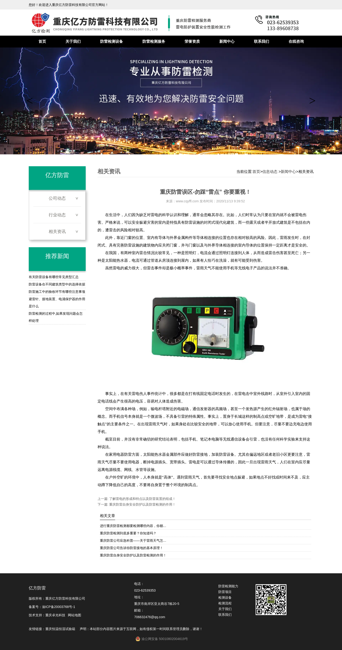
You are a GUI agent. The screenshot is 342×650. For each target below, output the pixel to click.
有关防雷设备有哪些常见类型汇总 (54, 277)
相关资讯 (57, 231)
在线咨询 (296, 41)
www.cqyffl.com (187, 201)
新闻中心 (226, 41)
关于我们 (73, 41)
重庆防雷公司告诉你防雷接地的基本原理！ (131, 548)
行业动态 (57, 215)
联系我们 (261, 41)
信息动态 (269, 172)
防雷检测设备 (111, 41)
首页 (42, 41)
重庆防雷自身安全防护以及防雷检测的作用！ (142, 504)
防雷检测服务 (153, 41)
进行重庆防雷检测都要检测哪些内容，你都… (133, 526)
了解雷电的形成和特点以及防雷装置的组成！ (142, 499)
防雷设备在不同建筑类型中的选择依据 (57, 284)
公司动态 (57, 198)
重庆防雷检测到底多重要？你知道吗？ (128, 533)
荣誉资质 (192, 41)
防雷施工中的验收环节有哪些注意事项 (57, 292)
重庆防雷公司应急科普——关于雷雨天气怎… (133, 540)
